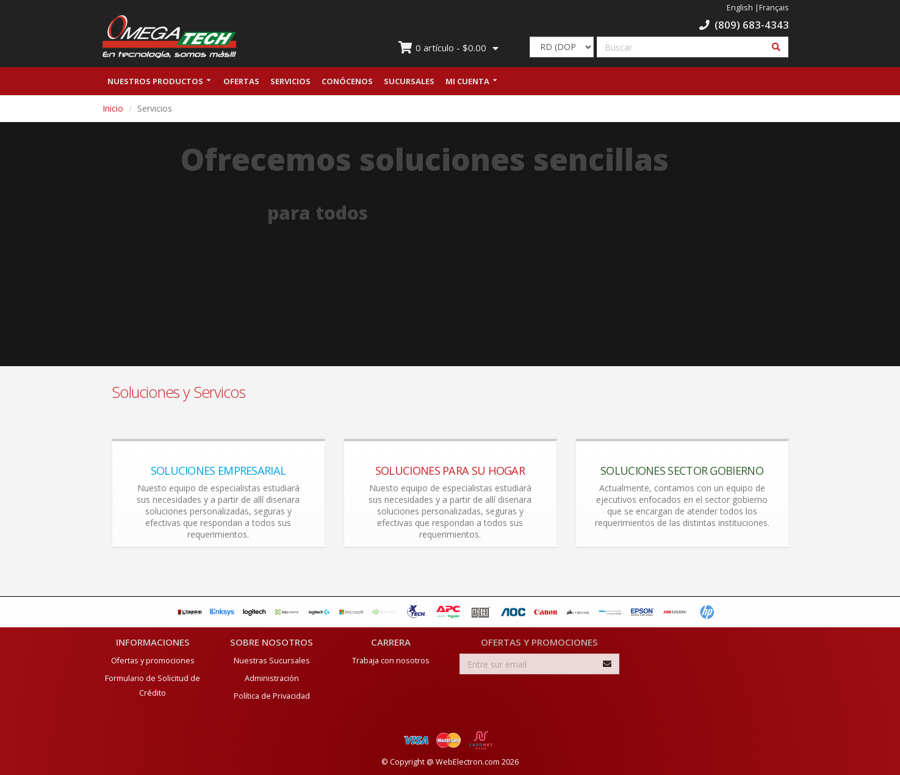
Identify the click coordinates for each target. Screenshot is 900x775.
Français (774, 7)
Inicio (113, 108)
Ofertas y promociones (153, 660)
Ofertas (241, 81)
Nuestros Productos (155, 81)
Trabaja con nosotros (391, 660)
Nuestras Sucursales (272, 660)
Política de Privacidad (272, 696)
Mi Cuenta (467, 81)
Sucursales (409, 81)
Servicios (290, 81)
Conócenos (347, 81)
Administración (272, 678)
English (740, 7)
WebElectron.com (468, 762)
